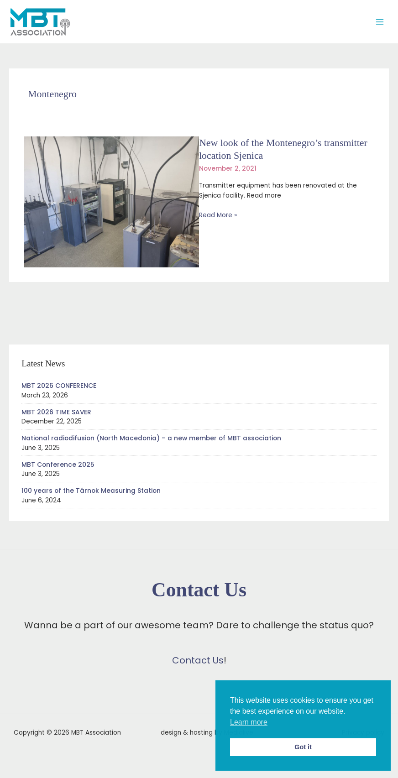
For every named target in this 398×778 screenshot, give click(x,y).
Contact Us (198, 660)
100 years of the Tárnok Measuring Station (91, 490)
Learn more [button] (248, 722)
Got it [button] (303, 747)
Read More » (218, 214)
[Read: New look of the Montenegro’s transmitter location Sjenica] (111, 201)
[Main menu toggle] (380, 21)
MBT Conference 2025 (57, 464)
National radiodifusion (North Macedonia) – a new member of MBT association (151, 438)
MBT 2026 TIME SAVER (56, 412)
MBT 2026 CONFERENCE (58, 385)
